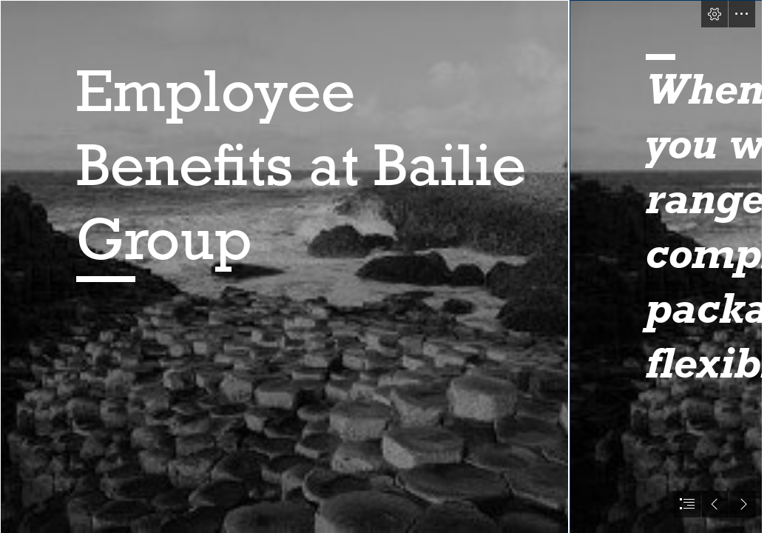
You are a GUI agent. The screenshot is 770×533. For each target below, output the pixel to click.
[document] (385, 266)
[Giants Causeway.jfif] (284, 266)
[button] (714, 14)
